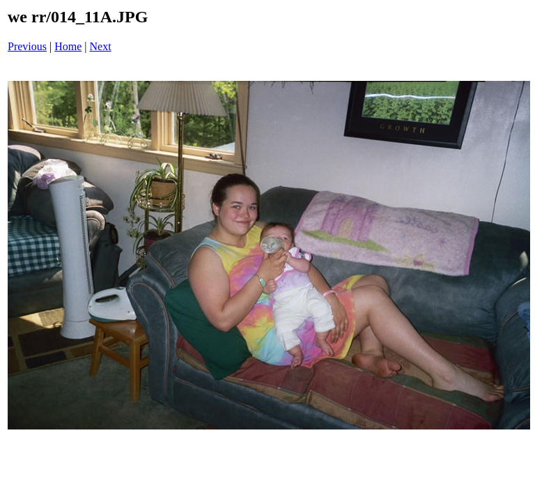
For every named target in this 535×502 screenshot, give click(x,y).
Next (100, 46)
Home (68, 46)
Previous (27, 46)
